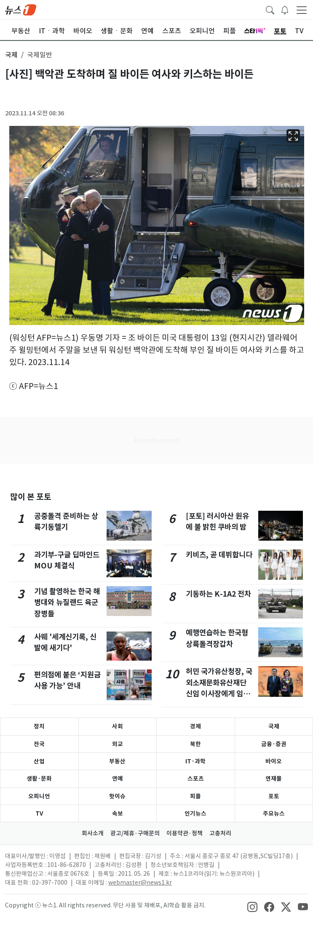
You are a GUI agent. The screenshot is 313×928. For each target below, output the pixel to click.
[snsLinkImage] (252, 906)
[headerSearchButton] (270, 9)
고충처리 (220, 833)
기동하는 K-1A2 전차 (218, 594)
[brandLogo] (20, 9)
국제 (273, 726)
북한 (195, 744)
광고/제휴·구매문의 (135, 833)
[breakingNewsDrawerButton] (285, 9)
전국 (39, 744)
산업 (39, 761)
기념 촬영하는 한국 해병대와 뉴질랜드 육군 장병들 (67, 603)
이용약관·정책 (184, 833)
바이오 (273, 761)
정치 (39, 726)
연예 (117, 778)
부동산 (117, 761)
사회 (117, 726)
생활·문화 (39, 778)
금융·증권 (273, 744)
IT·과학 (195, 761)
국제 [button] (11, 55)
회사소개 (93, 833)
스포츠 (195, 778)
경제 (195, 726)
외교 (117, 744)
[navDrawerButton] (301, 9)
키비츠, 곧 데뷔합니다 (219, 555)
